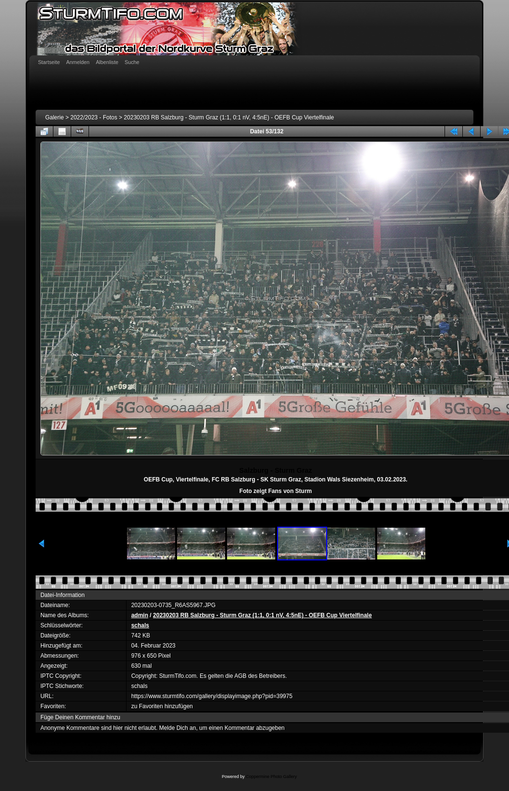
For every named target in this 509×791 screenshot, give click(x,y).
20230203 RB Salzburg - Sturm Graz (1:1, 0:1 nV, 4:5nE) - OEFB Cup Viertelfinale (229, 117)
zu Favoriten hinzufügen (162, 706)
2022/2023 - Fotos (93, 117)
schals (140, 625)
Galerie (54, 117)
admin (139, 615)
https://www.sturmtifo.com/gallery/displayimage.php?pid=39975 (212, 696)
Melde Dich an (177, 728)
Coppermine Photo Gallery (271, 776)
